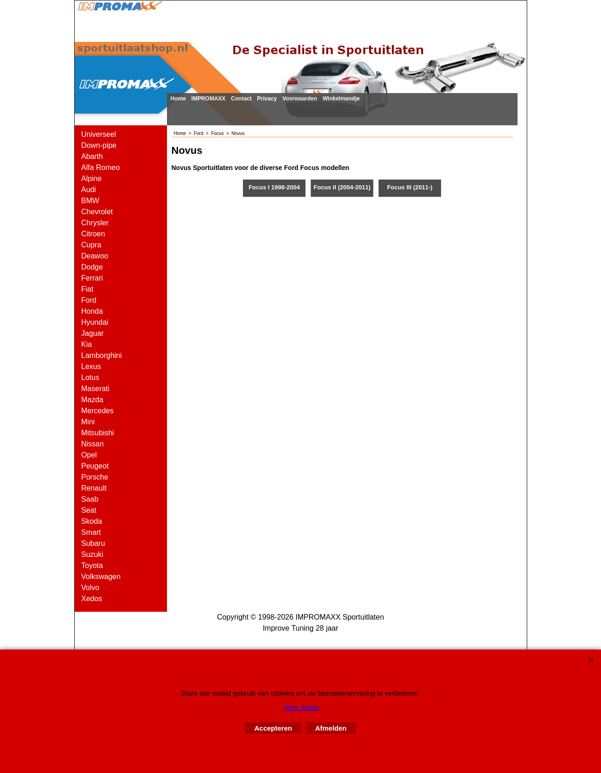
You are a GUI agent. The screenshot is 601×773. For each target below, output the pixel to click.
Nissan (92, 444)
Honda (92, 311)
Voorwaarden (299, 98)
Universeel (98, 134)
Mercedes (97, 411)
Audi (88, 189)
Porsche (94, 477)
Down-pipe (98, 145)
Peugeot (95, 466)
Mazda (92, 400)
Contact (241, 98)
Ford (88, 300)
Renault (94, 488)
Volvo (90, 587)
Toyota (92, 565)
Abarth (92, 156)
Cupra (91, 245)
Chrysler (95, 223)
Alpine (91, 178)
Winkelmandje (341, 98)
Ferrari (92, 278)
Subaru (93, 543)
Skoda (91, 521)
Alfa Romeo (100, 167)
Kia (86, 344)
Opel (89, 455)
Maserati (95, 388)
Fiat (87, 289)
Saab (89, 499)
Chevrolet (97, 212)
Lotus (90, 377)
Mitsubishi (97, 433)
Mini (88, 422)
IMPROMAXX (208, 98)
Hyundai (94, 322)
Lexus (91, 366)
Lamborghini (101, 355)
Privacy (267, 98)
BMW (90, 201)
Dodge (92, 267)
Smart (91, 532)
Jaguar (92, 333)
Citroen (93, 234)
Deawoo (94, 256)
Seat (88, 510)
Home (178, 98)
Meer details (301, 707)
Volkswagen (100, 576)
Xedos (91, 599)
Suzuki (92, 554)
